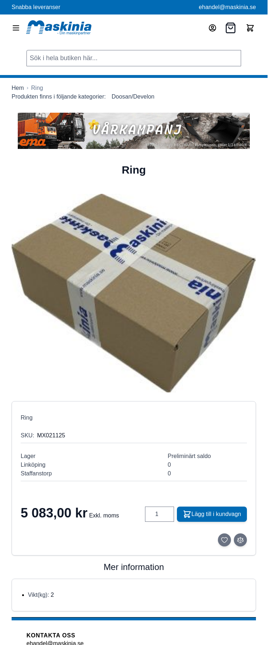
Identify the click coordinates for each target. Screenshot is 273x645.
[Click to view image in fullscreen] (134, 293)
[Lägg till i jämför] (240, 539)
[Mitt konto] (212, 28)
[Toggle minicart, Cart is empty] (250, 28)
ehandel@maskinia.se (227, 7)
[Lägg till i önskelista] (224, 539)
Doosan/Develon (133, 96)
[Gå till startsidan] (18, 88)
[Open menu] (16, 28)
